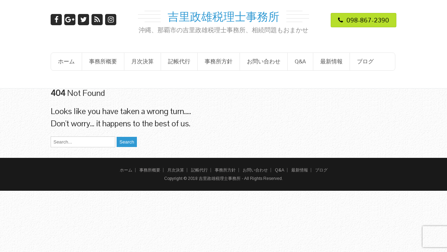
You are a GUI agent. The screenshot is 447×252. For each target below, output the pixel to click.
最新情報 (331, 61)
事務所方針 (219, 61)
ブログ (365, 61)
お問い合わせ (263, 61)
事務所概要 (103, 61)
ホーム (66, 61)
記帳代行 (179, 61)
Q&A (300, 61)
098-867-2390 (363, 20)
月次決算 (142, 61)
